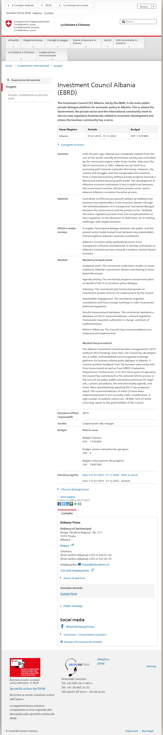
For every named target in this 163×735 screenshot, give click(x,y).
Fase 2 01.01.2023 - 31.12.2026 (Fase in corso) (110, 474)
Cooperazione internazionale (52, 56)
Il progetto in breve (72, 144)
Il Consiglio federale (23, 5)
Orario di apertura (74, 578)
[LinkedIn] (68, 503)
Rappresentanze (33, 43)
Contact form (68, 593)
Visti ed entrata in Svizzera (129, 43)
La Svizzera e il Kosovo (21, 56)
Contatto (65, 513)
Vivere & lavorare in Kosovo (86, 43)
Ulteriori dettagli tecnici (74, 489)
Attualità (13, 43)
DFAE (49, 5)
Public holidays (73, 606)
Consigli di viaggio (57, 43)
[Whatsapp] (76, 503)
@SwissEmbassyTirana (80, 626)
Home (9, 65)
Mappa (67, 545)
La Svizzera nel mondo (75, 5)
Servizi (107, 43)
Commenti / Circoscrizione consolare (84, 634)
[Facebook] (60, 503)
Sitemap (151, 666)
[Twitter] (64, 503)
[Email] (79, 503)
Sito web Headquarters (77, 570)
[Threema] (72, 503)
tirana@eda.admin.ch (96, 564)
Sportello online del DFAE (27, 688)
